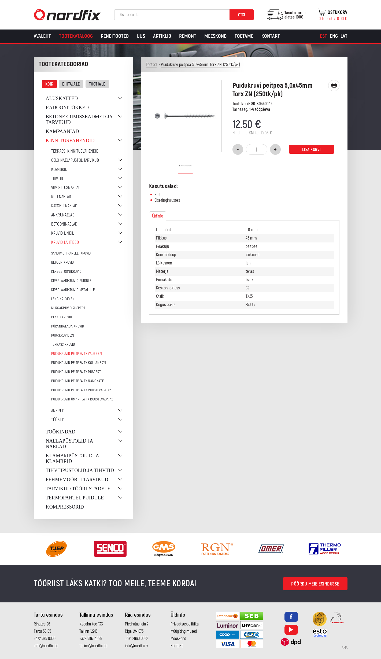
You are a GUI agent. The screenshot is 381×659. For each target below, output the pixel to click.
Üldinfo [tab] (157, 216)
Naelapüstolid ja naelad (69, 443)
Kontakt (270, 36)
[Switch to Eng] (334, 36)
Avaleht (42, 36)
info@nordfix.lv (136, 646)
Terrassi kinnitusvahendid (75, 151)
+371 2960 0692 (136, 638)
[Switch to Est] (323, 36)
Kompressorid (65, 507)
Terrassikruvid (63, 344)
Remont (187, 36)
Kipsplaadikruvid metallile (73, 290)
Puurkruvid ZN (62, 335)
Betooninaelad (64, 224)
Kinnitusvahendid (70, 140)
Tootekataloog (76, 36)
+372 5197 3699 (90, 638)
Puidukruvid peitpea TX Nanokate (77, 381)
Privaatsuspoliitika (185, 624)
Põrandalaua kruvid (67, 326)
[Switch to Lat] (344, 36)
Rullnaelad (61, 197)
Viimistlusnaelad (66, 187)
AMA (344, 648)
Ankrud (58, 411)
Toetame (244, 36)
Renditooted (115, 36)
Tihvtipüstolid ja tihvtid (80, 470)
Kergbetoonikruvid (66, 271)
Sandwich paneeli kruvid (71, 253)
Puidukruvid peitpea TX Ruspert (76, 372)
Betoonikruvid (62, 262)
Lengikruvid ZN (63, 299)
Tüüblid (58, 420)
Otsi (241, 15)
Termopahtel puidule (75, 497)
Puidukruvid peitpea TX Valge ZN (76, 353)
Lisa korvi (311, 149)
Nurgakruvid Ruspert (68, 308)
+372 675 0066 (45, 638)
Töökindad (61, 432)
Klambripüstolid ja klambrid (72, 458)
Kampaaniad (62, 131)
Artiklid (162, 36)
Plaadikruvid (61, 317)
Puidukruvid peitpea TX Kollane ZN (78, 362)
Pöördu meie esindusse (315, 584)
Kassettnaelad (64, 206)
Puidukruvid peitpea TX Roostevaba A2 (81, 390)
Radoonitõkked (67, 107)
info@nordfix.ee (46, 646)
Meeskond (215, 36)
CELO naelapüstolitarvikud (75, 160)
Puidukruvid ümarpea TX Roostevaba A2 (82, 399)
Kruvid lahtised (65, 242)
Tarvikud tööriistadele (78, 488)
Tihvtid (57, 178)
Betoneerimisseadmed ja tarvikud (79, 119)
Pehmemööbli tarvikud (77, 479)
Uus (141, 36)
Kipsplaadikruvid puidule (71, 280)
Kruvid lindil (62, 233)
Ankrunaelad (63, 215)
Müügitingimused (184, 631)
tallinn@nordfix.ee (93, 646)
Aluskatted (62, 98)
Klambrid (59, 169)
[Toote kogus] (256, 149)
